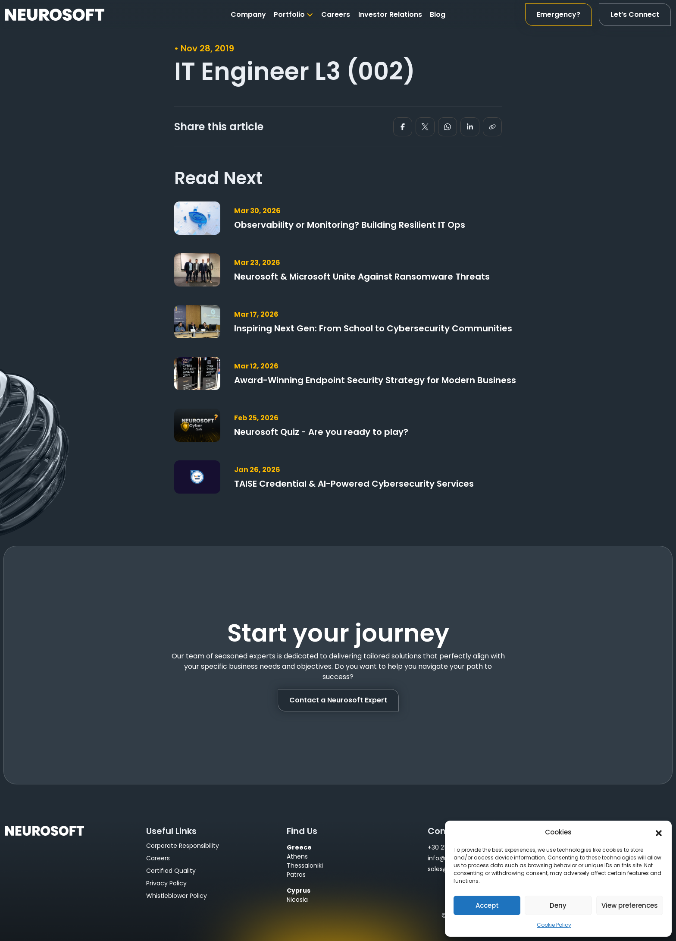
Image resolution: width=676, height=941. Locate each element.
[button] (658, 832)
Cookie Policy (554, 924)
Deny (558, 905)
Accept (487, 905)
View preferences (629, 905)
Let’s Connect (634, 14)
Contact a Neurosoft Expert (338, 700)
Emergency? (558, 14)
